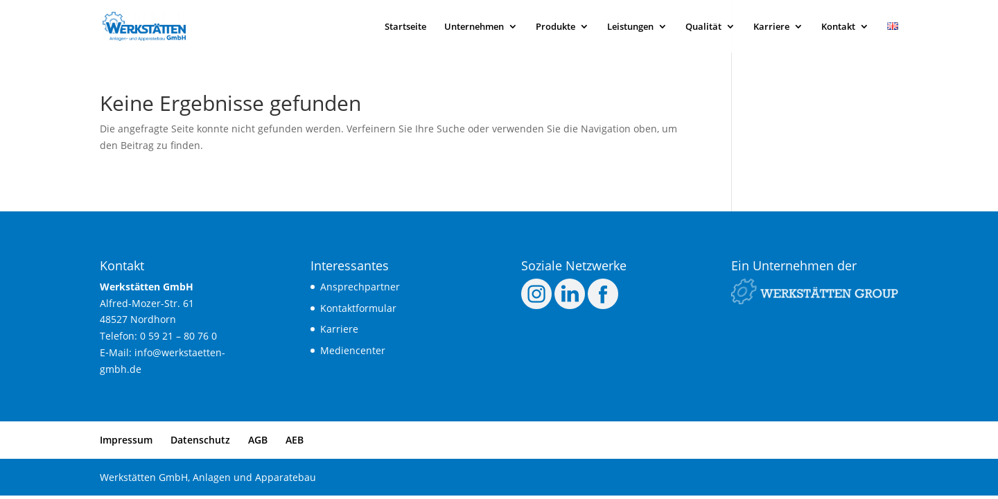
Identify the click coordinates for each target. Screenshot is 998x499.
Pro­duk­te (555, 27)
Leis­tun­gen (630, 27)
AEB (295, 439)
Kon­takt (838, 27)
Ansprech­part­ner (360, 286)
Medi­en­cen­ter (352, 350)
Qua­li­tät (703, 27)
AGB (258, 439)
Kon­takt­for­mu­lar (358, 308)
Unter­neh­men (474, 27)
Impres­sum (126, 439)
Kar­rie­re (771, 27)
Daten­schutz (200, 439)
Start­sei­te (405, 27)
